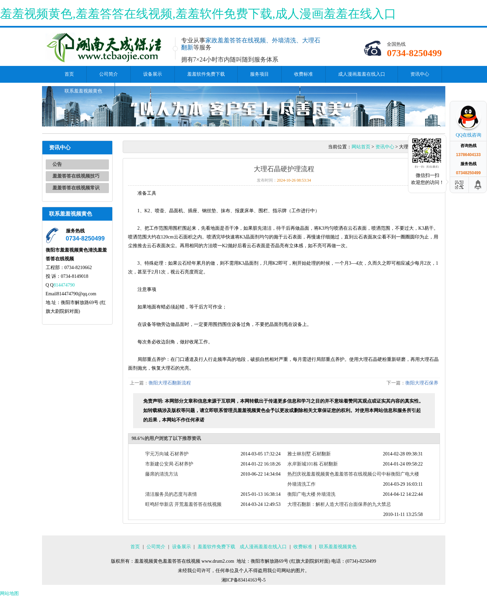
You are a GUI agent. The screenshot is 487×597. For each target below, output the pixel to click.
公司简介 (108, 74)
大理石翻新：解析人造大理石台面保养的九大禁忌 (339, 504)
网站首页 (361, 146)
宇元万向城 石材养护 (167, 453)
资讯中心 (419, 74)
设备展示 (152, 74)
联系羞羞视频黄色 (83, 91)
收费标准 (303, 74)
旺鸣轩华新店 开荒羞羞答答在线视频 (183, 504)
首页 (69, 74)
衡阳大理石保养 (421, 382)
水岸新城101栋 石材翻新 (312, 464)
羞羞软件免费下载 (206, 74)
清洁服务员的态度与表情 (171, 494)
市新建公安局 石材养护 (169, 464)
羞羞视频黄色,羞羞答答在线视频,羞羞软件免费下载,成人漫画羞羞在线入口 (198, 14)
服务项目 (259, 74)
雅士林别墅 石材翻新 (309, 453)
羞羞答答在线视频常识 (75, 187)
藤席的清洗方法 (161, 474)
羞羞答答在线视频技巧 (75, 176)
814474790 (64, 285)
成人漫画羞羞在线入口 (361, 74)
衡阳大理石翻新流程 (170, 382)
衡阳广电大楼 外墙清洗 (311, 494)
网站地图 (9, 593)
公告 (57, 164)
